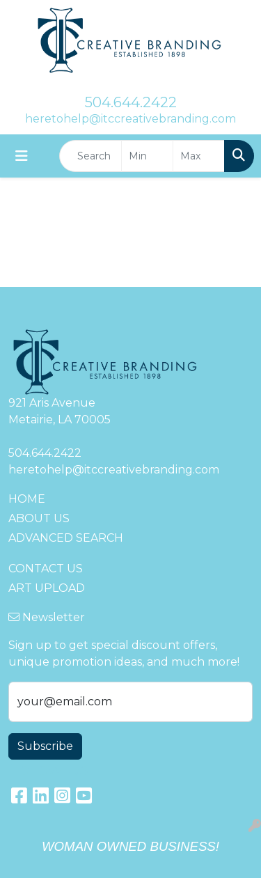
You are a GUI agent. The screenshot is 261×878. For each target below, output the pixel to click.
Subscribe (45, 746)
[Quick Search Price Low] (147, 156)
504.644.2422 (131, 102)
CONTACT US (45, 568)
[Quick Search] (90, 156)
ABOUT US (39, 518)
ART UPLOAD (46, 588)
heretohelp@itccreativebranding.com (130, 118)
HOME (26, 498)
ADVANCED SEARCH (65, 537)
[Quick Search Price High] (199, 156)
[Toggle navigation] (21, 156)
